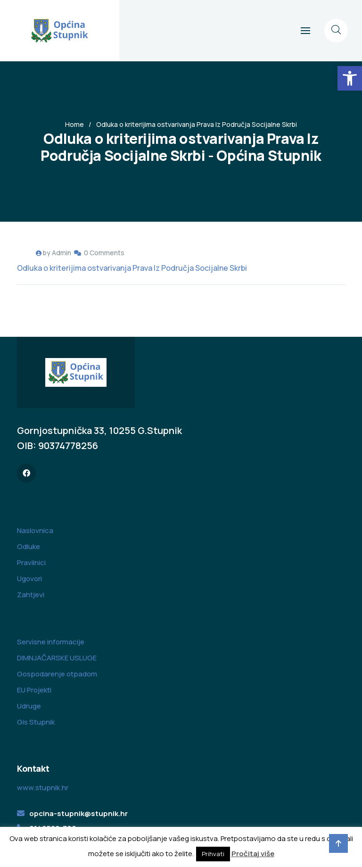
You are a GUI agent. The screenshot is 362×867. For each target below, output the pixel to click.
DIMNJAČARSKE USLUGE (57, 658)
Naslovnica (35, 530)
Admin (61, 252)
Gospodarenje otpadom (57, 674)
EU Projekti (34, 690)
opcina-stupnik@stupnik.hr (78, 813)
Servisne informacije (50, 642)
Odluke (28, 546)
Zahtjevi (30, 595)
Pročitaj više (252, 854)
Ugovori (29, 579)
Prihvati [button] (213, 854)
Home (74, 124)
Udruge (29, 706)
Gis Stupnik (36, 722)
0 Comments (104, 252)
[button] (349, 78)
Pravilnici (31, 562)
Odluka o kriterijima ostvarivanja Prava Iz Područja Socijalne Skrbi (132, 268)
